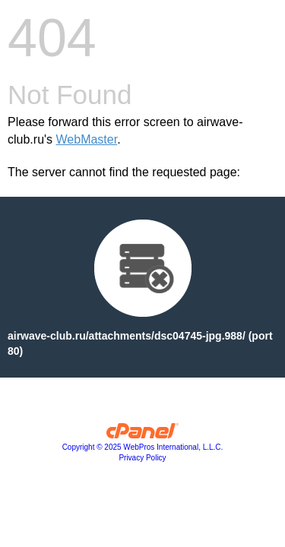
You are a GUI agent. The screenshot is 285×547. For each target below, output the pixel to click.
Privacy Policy (142, 458)
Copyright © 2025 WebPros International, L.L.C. (142, 447)
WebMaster (87, 139)
